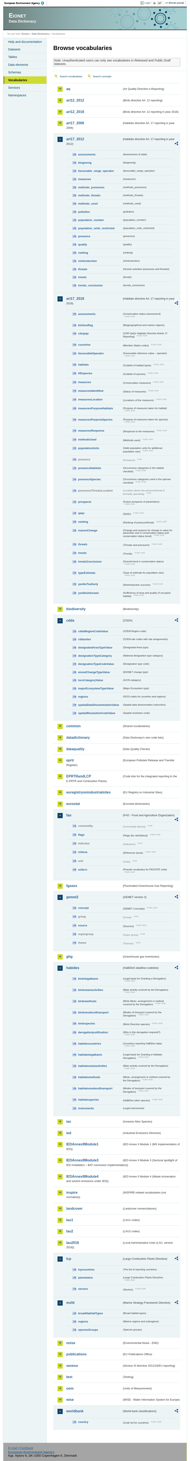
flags (81, 834)
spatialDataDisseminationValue (98, 704)
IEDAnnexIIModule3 (82, 1160)
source (82, 925)
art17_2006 (75, 123)
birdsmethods (87, 1001)
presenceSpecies (89, 479)
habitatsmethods (89, 1077)
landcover (74, 1208)
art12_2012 (75, 100)
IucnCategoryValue (90, 680)
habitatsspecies (88, 1099)
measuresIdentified (90, 390)
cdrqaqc (83, 333)
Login (147, 3)
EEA (26, 3)
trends (82, 277)
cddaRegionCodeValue (93, 631)
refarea (82, 852)
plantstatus (85, 1277)
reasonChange (87, 530)
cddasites (84, 639)
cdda (70, 620)
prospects (84, 501)
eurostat (73, 804)
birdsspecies (86, 1023)
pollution (84, 211)
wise (70, 1399)
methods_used (87, 203)
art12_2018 (75, 112)
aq (68, 89)
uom (69, 1388)
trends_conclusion (90, 285)
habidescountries (89, 1043)
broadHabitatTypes (90, 1313)
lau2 (69, 1231)
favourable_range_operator (96, 171)
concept (83, 907)
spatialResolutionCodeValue (96, 713)
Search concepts (102, 76)
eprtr (70, 760)
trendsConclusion (90, 561)
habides (72, 968)
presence (84, 236)
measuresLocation (90, 399)
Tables (12, 57)
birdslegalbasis (88, 978)
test (69, 1377)
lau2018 (72, 1243)
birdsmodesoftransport (93, 1012)
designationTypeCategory (95, 655)
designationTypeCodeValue (96, 664)
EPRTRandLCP (78, 776)
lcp (68, 1259)
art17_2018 (75, 298)
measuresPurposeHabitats (95, 408)
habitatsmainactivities (92, 1066)
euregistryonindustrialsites (88, 792)
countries (84, 344)
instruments (86, 1108)
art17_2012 (75, 139)
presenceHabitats (89, 468)
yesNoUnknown (88, 593)
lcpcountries (86, 1269)
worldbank (74, 1411)
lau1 (69, 1220)
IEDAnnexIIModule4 (82, 1176)
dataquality (75, 749)
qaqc (81, 513)
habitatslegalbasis (90, 1054)
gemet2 (72, 897)
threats (82, 269)
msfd (70, 1303)
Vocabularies (17, 80)
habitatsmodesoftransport (95, 1088)
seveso (72, 1365)
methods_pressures (91, 187)
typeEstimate (86, 572)
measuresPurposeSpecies (95, 419)
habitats (83, 364)
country (83, 1422)
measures (84, 179)
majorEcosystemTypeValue (96, 688)
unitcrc (82, 869)
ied (68, 1133)
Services (14, 87)
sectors (83, 1288)
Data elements (18, 64)
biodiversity (76, 609)
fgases (71, 886)
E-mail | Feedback (20, 1448)
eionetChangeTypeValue (94, 672)
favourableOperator (91, 353)
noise (70, 1343)
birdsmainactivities (90, 990)
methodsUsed (87, 439)
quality (82, 244)
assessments (86, 154)
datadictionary (78, 737)
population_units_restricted (96, 228)
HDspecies (85, 373)
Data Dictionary (40, 33)
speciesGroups (88, 1329)
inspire (71, 1192)
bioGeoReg (85, 325)
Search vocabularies (71, 76)
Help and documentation (25, 42)
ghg (69, 956)
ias (68, 1121)
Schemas (14, 72)
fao (68, 815)
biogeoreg (84, 162)
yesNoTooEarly (88, 584)
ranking (83, 252)
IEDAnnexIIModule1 (82, 1144)
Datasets (14, 49)
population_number (91, 220)
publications (76, 1354)
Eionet (25, 33)
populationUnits (88, 448)
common (73, 726)
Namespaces (17, 95)
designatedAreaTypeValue (95, 647)
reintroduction (87, 261)
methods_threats (89, 195)
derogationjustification (93, 1032)
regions (83, 696)
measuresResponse (91, 430)
